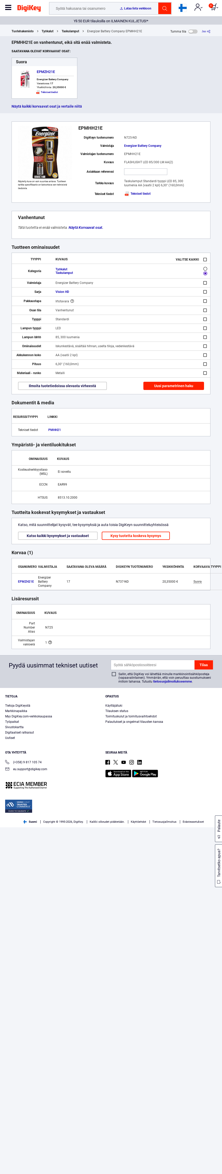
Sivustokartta (14, 727)
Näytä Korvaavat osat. (86, 227)
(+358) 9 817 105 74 (23, 762)
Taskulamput (70, 31)
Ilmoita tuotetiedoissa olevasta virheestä (62, 386)
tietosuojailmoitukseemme (172, 681)
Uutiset (10, 738)
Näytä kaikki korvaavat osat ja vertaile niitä (47, 106)
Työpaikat (12, 722)
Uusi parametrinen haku (173, 386)
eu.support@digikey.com (26, 769)
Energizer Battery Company (142, 146)
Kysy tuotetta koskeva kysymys (135, 536)
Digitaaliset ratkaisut (19, 732)
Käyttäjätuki (113, 705)
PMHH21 (54, 430)
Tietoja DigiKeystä (17, 705)
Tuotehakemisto (23, 31)
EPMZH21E (46, 72)
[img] (29, 9)
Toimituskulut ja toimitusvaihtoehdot (131, 716)
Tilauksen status (116, 711)
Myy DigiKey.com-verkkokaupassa (28, 716)
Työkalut (47, 31)
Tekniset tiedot (137, 193)
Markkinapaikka (16, 711)
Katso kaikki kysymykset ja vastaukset (58, 536)
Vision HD (62, 292)
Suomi (30, 821)
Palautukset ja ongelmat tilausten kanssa (134, 722)
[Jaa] (206, 31)
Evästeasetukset (193, 821)
